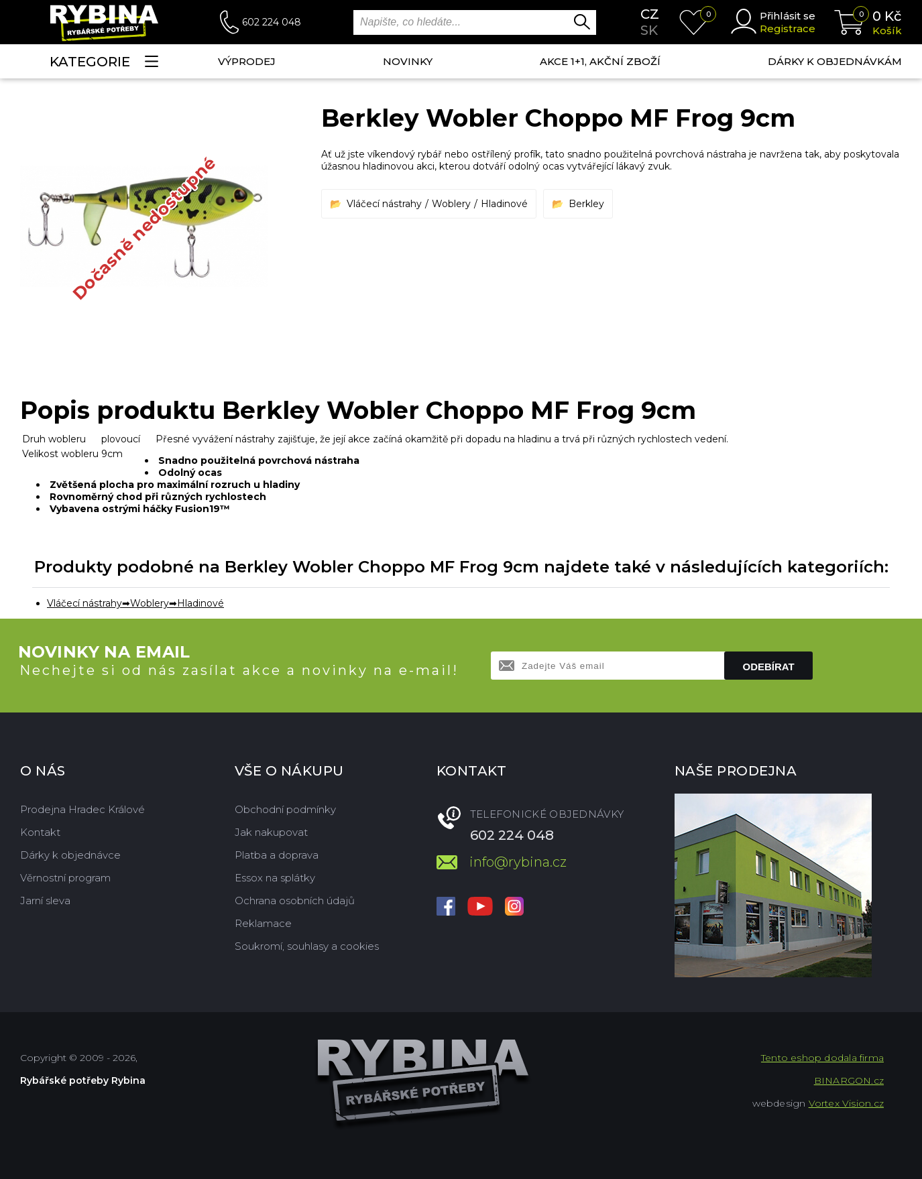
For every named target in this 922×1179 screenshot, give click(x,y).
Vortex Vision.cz (846, 1103)
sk (649, 30)
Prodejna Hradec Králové (82, 809)
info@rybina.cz (518, 862)
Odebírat (769, 666)
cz (649, 14)
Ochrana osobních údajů (295, 900)
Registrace (787, 28)
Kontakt (40, 832)
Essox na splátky (275, 877)
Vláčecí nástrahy (384, 204)
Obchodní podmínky (285, 809)
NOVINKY (408, 61)
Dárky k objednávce (70, 855)
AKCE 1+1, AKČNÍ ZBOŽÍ (600, 61)
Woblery (451, 204)
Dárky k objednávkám (835, 61)
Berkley (586, 204)
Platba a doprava (277, 855)
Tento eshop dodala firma (822, 1058)
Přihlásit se (787, 15)
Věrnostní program (65, 877)
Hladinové (504, 204)
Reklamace (263, 923)
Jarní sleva (45, 900)
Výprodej (247, 61)
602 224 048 (271, 22)
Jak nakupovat (271, 832)
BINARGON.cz (849, 1080)
